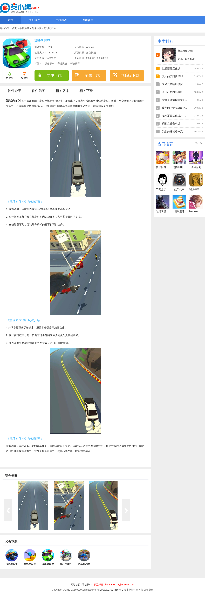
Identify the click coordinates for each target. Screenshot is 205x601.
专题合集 (87, 20)
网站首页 (75, 584)
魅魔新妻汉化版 (171, 68)
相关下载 (86, 91)
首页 (10, 20)
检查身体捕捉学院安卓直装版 (178, 99)
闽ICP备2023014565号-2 (110, 589)
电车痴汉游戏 (185, 50)
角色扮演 (37, 28)
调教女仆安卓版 (171, 123)
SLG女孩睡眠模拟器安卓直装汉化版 (182, 84)
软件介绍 (14, 91)
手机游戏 (61, 20)
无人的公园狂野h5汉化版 (176, 76)
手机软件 (34, 20)
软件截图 (38, 91)
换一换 (199, 143)
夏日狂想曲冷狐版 (172, 92)
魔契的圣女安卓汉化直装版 (177, 107)
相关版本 (62, 91)
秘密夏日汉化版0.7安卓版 (176, 115)
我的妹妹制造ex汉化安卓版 (177, 131)
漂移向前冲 (50, 28)
